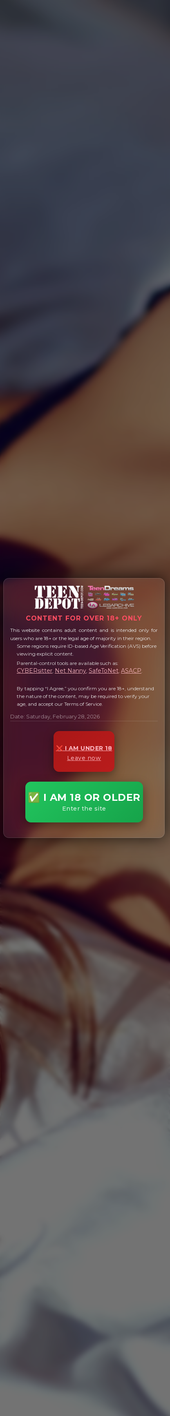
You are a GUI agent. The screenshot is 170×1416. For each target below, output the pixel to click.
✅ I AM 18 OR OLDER (84, 801)
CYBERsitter (34, 670)
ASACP (131, 670)
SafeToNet (104, 670)
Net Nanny (70, 670)
